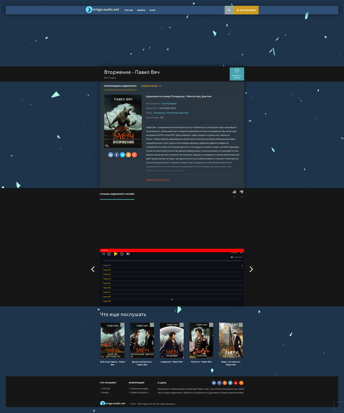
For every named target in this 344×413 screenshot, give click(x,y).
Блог (153, 10)
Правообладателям (141, 392)
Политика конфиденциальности (147, 388)
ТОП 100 (128, 10)
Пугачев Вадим (168, 103)
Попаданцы (178, 96)
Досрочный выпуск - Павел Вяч (142, 363)
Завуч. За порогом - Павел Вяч (231, 363)
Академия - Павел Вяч (172, 361)
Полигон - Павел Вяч (201, 361)
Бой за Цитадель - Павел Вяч (112, 363)
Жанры (141, 10)
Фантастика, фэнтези (199, 96)
